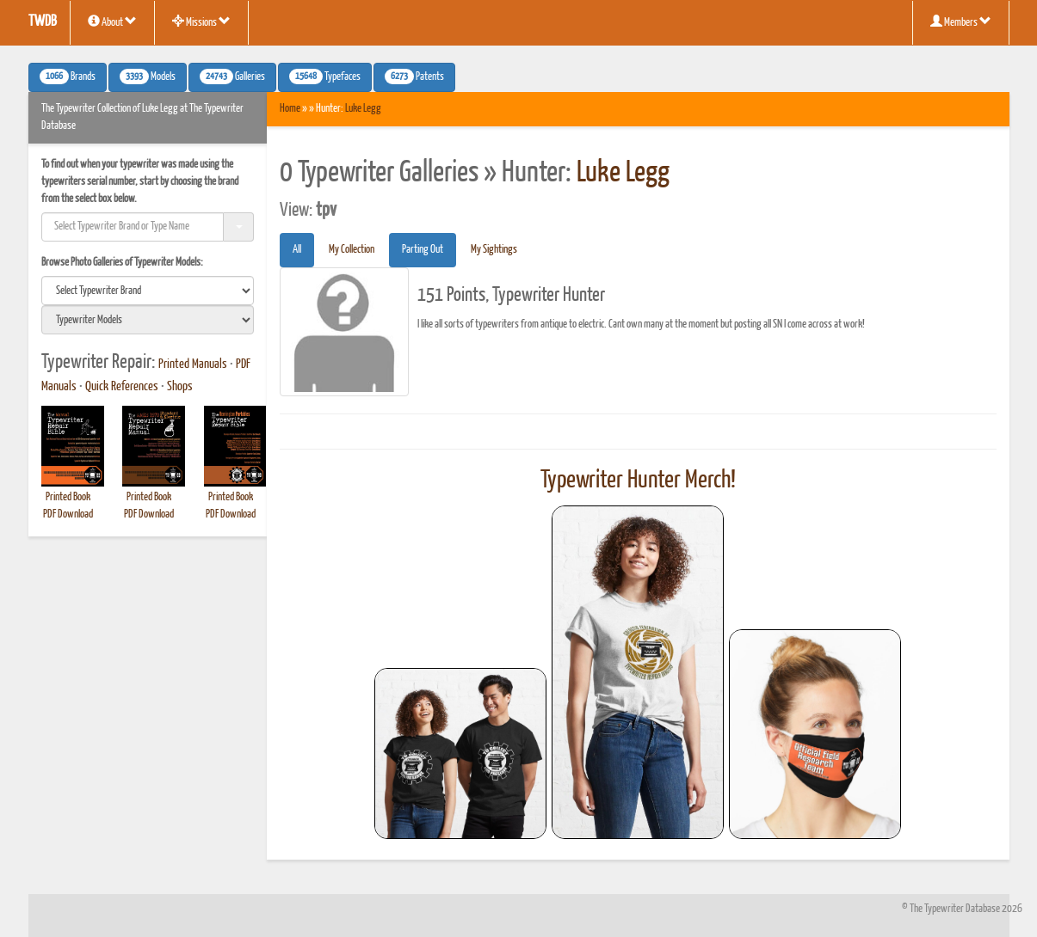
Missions (201, 21)
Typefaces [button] (325, 76)
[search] (148, 290)
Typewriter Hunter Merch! (638, 480)
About (112, 21)
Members (960, 21)
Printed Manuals (192, 364)
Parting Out (422, 249)
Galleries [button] (232, 76)
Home (290, 108)
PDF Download (68, 514)
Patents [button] (414, 76)
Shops (180, 387)
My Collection (351, 249)
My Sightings (494, 249)
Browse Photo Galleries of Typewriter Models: (122, 262)
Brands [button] (68, 76)
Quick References (121, 387)
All (297, 249)
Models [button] (148, 76)
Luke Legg (363, 108)
